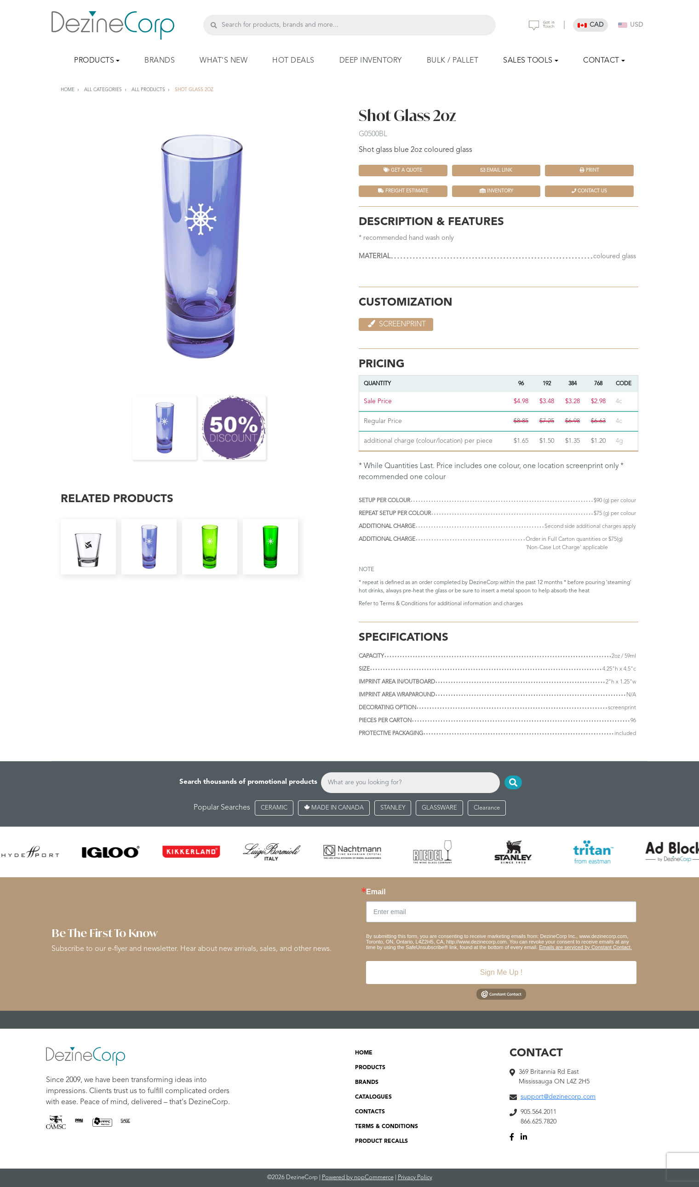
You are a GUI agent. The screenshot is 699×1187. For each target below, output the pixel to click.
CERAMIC (274, 808)
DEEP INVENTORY (370, 60)
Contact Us (589, 190)
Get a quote (403, 170)
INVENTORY (496, 190)
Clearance (487, 808)
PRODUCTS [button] (94, 60)
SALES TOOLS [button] (528, 60)
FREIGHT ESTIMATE (403, 190)
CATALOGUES (373, 1097)
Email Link (496, 170)
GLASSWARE (439, 808)
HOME (363, 1053)
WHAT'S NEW (223, 60)
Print (589, 170)
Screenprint (396, 324)
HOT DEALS (293, 60)
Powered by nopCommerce (358, 1178)
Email (376, 892)
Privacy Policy (415, 1178)
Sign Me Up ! (501, 972)
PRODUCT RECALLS (381, 1141)
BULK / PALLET (453, 60)
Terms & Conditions (404, 604)
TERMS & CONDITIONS (386, 1126)
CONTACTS (370, 1112)
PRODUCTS (370, 1068)
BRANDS (159, 60)
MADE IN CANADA (334, 808)
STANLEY (392, 808)
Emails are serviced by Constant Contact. (585, 947)
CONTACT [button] (601, 60)
